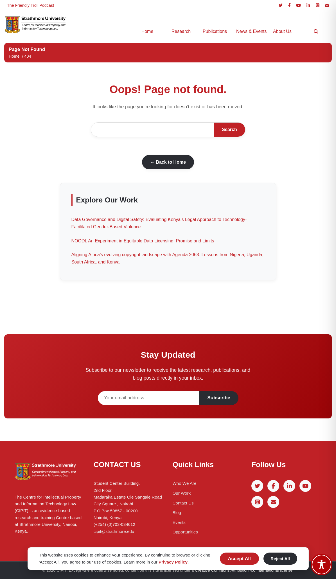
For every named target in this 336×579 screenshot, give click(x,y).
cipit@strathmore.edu (114, 531)
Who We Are (185, 483)
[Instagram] (317, 5)
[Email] (327, 5)
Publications (215, 31)
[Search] (316, 31)
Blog (177, 512)
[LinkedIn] (308, 5)
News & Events (250, 31)
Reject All (280, 558)
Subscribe (219, 397)
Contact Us (183, 503)
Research (181, 31)
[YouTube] (298, 5)
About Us (282, 31)
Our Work (182, 493)
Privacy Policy (173, 562)
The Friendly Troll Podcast (30, 5)
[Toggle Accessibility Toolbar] (321, 564)
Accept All (239, 558)
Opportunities (185, 532)
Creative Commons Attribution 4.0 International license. (244, 570)
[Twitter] (281, 5)
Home (147, 31)
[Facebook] (289, 5)
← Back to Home (168, 162)
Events (179, 522)
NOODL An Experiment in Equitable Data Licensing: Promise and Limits (142, 240)
